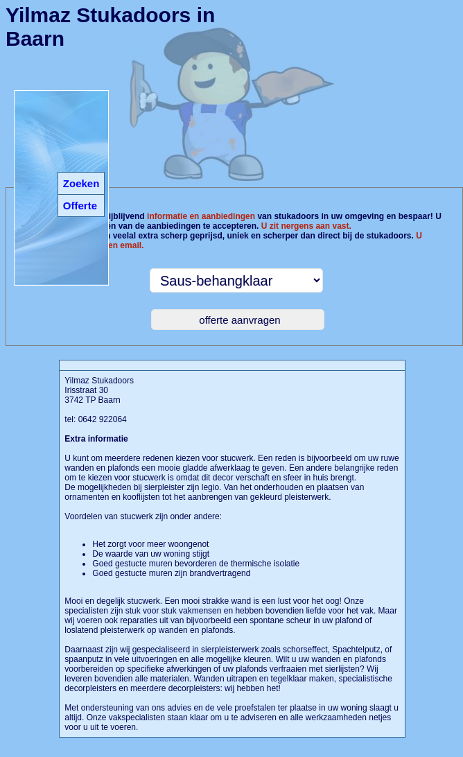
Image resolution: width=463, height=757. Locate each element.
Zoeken (81, 183)
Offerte (80, 205)
